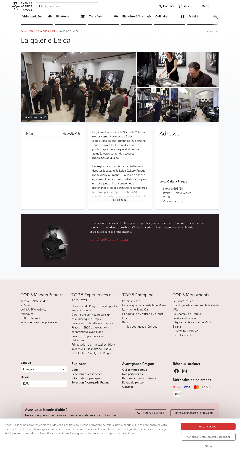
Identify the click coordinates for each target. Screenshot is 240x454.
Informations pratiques (86, 378)
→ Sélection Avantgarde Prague (91, 353)
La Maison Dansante (185, 318)
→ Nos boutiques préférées (139, 326)
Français (28, 369)
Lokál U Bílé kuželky (33, 309)
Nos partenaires (132, 374)
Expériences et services (86, 374)
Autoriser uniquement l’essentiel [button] (208, 437)
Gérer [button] (208, 446)
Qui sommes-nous (134, 369)
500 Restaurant (30, 318)
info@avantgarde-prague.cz (193, 412)
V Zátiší (25, 305)
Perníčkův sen (131, 301)
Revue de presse (133, 382)
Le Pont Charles (183, 301)
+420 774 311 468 (150, 412)
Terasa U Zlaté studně (34, 301)
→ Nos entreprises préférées (39, 322)
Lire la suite (120, 200)
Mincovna (27, 313)
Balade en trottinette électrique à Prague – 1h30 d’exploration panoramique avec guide (92, 327)
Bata (125, 322)
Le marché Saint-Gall (135, 309)
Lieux (74, 369)
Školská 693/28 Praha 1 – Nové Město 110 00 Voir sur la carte (177, 195)
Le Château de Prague (187, 313)
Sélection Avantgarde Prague (90, 382)
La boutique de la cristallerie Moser (144, 305)
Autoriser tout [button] (208, 426)
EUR (26, 383)
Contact (127, 386)
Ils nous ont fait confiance (139, 378)
